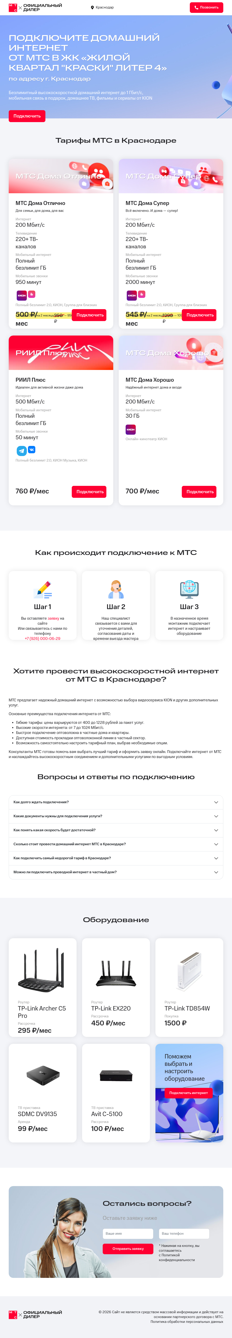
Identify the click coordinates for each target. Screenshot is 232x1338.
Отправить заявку (128, 1249)
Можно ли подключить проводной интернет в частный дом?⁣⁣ (65, 872)
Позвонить (206, 7)
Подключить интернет (188, 1093)
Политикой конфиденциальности (177, 1257)
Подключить (27, 116)
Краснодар (102, 7)
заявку (53, 618)
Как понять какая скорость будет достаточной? (55, 830)
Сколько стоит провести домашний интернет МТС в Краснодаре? (70, 844)
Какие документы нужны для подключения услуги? (58, 816)
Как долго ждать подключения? (41, 802)
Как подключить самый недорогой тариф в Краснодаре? (62, 858)
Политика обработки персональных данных (187, 1322)
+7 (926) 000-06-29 (42, 638)
